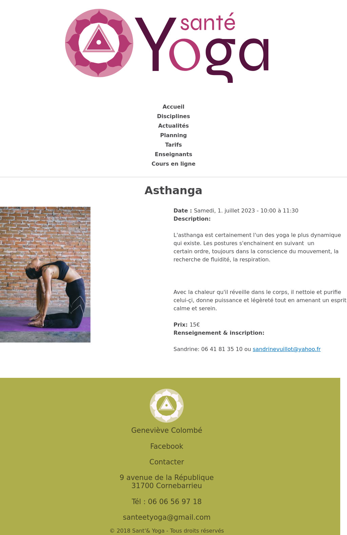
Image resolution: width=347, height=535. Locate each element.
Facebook (166, 446)
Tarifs (173, 145)
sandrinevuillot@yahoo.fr (287, 349)
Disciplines (173, 116)
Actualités (173, 126)
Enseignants (173, 154)
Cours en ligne (173, 164)
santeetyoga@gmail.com (166, 517)
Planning (173, 135)
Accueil (174, 107)
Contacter (166, 462)
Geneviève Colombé (166, 430)
